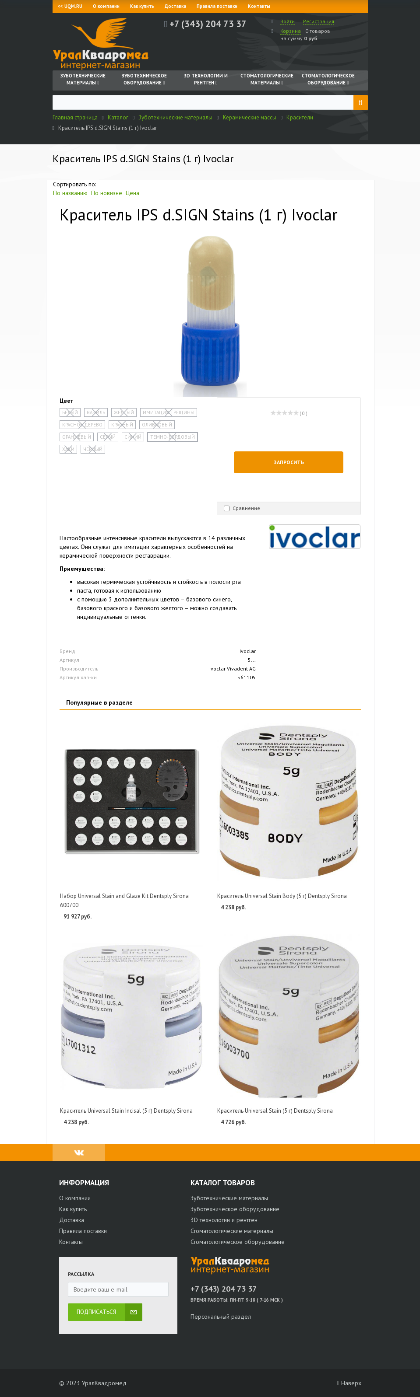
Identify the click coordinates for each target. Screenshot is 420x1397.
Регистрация (318, 21)
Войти (287, 21)
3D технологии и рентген (224, 1220)
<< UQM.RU (70, 6)
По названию (70, 193)
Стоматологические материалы (232, 1231)
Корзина (290, 31)
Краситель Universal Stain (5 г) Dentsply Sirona (275, 1110)
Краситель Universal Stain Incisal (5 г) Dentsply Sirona (126, 1110)
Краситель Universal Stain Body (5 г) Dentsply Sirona (282, 896)
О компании (106, 6)
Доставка (175, 6)
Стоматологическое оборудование (238, 1242)
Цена (132, 193)
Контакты (259, 6)
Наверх (349, 1383)
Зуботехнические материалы (229, 1198)
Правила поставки (217, 6)
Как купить (142, 6)
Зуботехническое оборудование (235, 1209)
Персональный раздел (221, 1316)
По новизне (106, 193)
